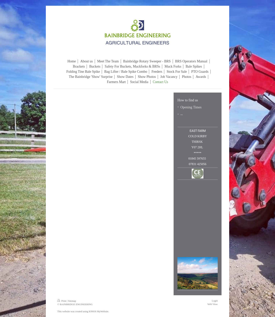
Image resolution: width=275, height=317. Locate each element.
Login (215, 300)
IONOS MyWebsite (98, 311)
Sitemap (72, 300)
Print (62, 300)
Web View (212, 304)
